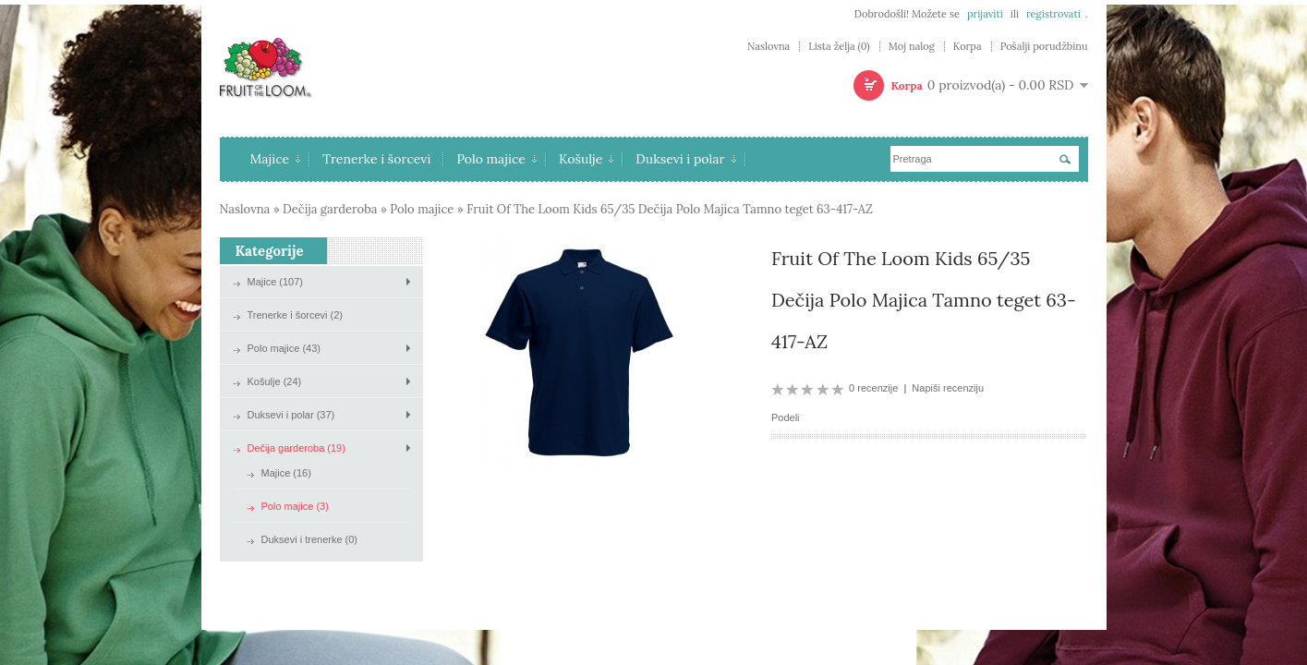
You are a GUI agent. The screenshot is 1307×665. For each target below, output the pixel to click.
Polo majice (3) (295, 506)
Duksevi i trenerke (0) (309, 539)
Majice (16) (286, 472)
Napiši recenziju (948, 387)
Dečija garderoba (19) (296, 447)
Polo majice (496, 159)
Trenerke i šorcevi (376, 159)
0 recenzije (873, 387)
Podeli (785, 417)
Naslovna (768, 47)
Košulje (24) (275, 381)
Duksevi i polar (685, 159)
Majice (275, 159)
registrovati (1053, 13)
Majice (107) (276, 281)
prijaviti (985, 13)
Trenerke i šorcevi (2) (296, 314)
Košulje (586, 159)
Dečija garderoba (330, 209)
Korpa (967, 47)
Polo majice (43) (284, 348)
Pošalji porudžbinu (1044, 47)
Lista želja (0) (838, 47)
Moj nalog (912, 47)
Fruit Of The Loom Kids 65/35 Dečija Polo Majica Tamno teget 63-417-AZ (669, 209)
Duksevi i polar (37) (291, 414)
